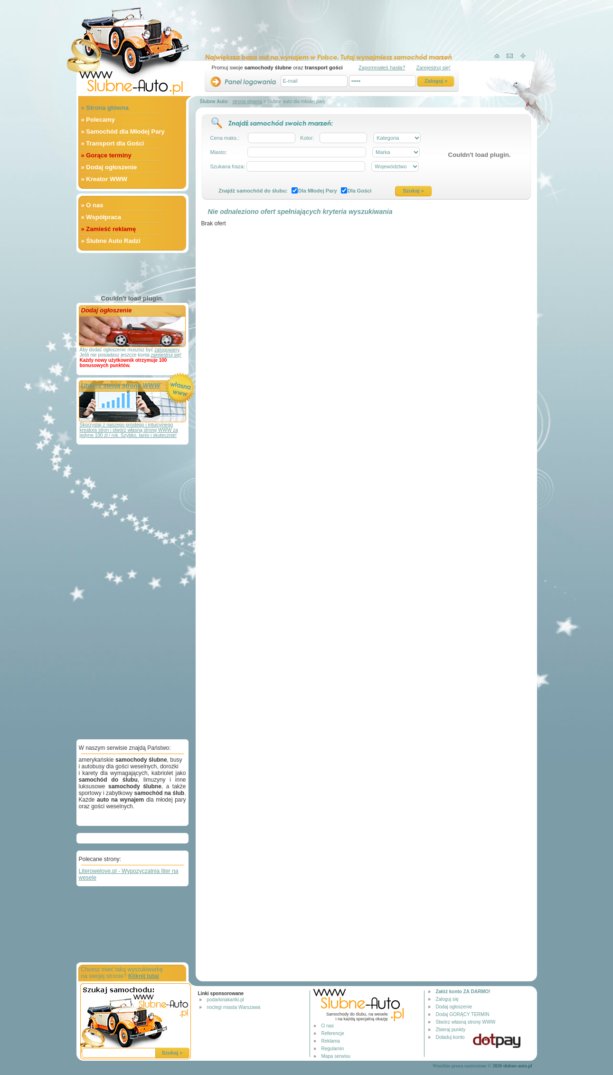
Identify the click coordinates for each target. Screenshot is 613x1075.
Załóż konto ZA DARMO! (462, 991)
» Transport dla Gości (112, 143)
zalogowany (166, 349)
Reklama (330, 1041)
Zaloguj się (446, 999)
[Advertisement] (359, 24)
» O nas (92, 205)
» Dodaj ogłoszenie (109, 167)
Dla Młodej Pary (317, 191)
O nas (327, 1025)
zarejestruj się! (166, 355)
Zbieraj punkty (450, 1029)
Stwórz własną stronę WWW (465, 1022)
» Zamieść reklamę (108, 228)
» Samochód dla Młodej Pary (123, 131)
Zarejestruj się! (433, 67)
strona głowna (247, 101)
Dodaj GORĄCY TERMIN (462, 1014)
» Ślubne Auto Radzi (111, 240)
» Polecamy (98, 119)
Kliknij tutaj (143, 976)
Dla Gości (360, 191)
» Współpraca (101, 217)
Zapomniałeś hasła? (381, 67)
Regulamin (332, 1048)
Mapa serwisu (335, 1056)
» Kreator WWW (104, 179)
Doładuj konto (449, 1037)
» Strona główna (105, 107)
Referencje (332, 1033)
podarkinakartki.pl (225, 999)
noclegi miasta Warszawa (233, 1007)
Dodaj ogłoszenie (453, 1006)
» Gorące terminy (106, 155)
